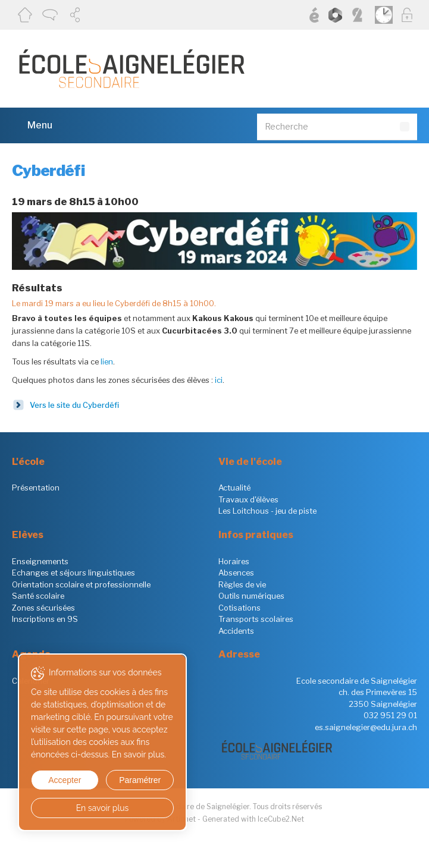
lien (107, 361)
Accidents (236, 631)
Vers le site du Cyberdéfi (74, 405)
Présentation (36, 487)
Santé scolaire (38, 595)
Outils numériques (251, 595)
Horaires (233, 561)
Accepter (64, 780)
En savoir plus (102, 808)
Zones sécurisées (43, 607)
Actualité (234, 487)
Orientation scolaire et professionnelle (81, 584)
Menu (32, 125)
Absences (236, 572)
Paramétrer (140, 780)
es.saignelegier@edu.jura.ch (366, 727)
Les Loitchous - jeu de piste (267, 510)
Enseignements (40, 561)
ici (219, 380)
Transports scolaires (255, 619)
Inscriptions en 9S (45, 619)
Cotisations (239, 607)
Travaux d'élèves (248, 499)
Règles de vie (242, 584)
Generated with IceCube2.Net (253, 819)
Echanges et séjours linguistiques (73, 572)
